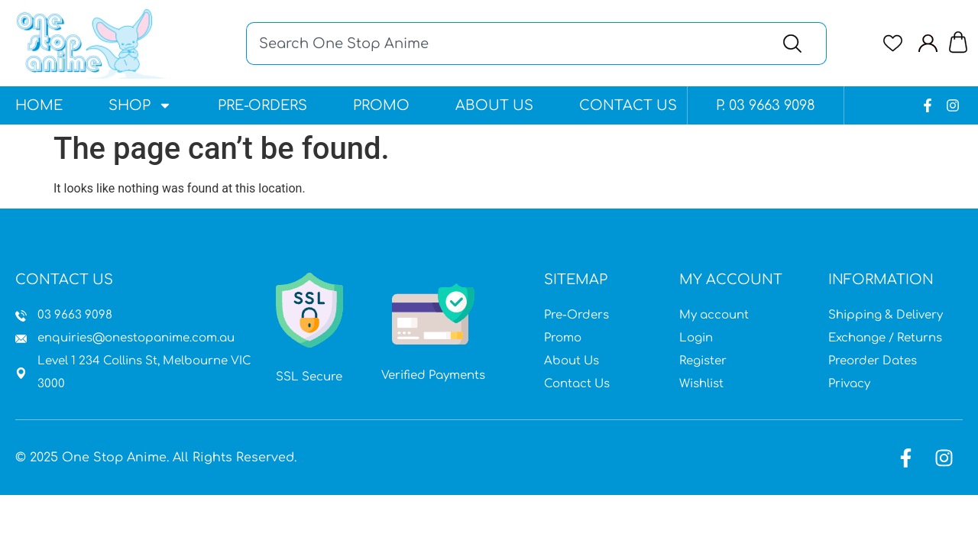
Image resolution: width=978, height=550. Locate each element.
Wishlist (701, 383)
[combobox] (505, 43)
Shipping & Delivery (885, 315)
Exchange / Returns (885, 338)
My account (714, 315)
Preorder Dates (872, 360)
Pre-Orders (262, 105)
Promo (381, 105)
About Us (494, 105)
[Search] (796, 43)
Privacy (849, 383)
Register (703, 360)
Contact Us (628, 105)
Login (696, 338)
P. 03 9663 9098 (765, 105)
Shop (140, 105)
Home (39, 105)
